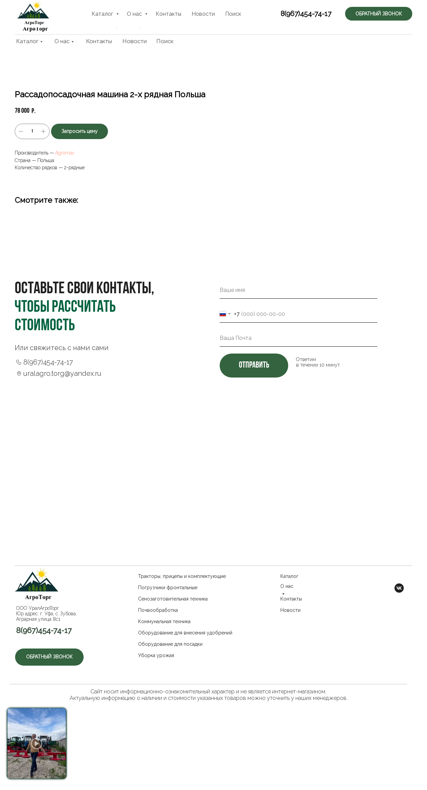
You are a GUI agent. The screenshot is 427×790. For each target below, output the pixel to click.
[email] (298, 399)
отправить (254, 427)
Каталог (27, 41)
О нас (62, 41)
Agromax (270, 153)
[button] (381, 17)
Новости (134, 41)
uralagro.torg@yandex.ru (62, 435)
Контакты (99, 41)
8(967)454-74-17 (298, 17)
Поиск (164, 41)
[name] (298, 351)
